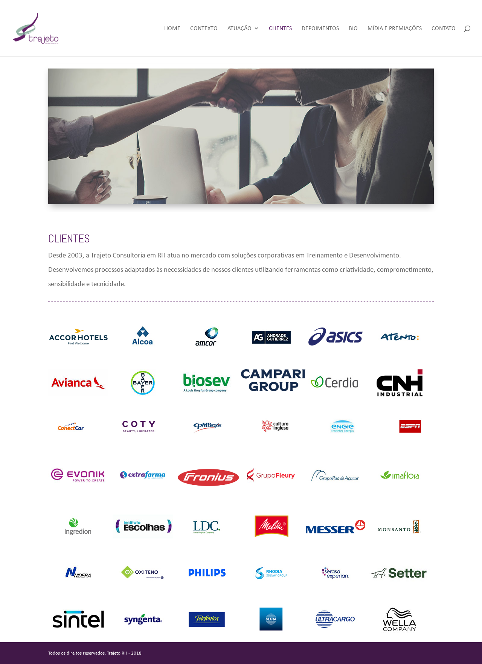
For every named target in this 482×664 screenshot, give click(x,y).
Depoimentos (320, 29)
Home (172, 29)
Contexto (204, 29)
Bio (353, 29)
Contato (444, 29)
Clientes (280, 29)
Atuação (239, 29)
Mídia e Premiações (395, 29)
